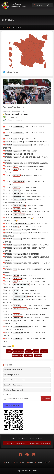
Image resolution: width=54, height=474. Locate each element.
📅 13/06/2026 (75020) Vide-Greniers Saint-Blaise (24, 281)
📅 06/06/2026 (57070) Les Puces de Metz (20, 139)
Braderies (28, 351)
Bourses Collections (18, 351)
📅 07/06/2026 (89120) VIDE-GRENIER (18, 154)
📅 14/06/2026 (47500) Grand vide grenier (21, 293)
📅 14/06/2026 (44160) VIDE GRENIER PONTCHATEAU (27, 317)
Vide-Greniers (28, 355)
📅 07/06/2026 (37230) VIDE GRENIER (20, 230)
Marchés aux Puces (17, 355)
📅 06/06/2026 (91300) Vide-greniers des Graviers (25, 142)
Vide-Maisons (38, 355)
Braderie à (11, 375)
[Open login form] (38, 5)
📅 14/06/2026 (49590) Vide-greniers (24, 296)
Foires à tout (44, 351)
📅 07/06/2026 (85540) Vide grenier (25, 224)
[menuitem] (13, 438)
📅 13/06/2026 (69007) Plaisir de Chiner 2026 (24, 278)
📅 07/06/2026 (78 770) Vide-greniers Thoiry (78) (24, 227)
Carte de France (11, 72)
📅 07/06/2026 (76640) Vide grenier (20, 151)
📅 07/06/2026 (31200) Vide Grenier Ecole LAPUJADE (27, 245)
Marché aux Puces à (14, 390)
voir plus (5, 394)
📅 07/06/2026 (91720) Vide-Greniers (23, 205)
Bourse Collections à (13, 369)
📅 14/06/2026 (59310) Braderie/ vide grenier (24, 314)
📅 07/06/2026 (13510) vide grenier (19, 187)
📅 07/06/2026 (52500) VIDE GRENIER (20, 193)
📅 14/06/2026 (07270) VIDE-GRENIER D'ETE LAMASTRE (26, 305)
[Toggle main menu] (27, 12)
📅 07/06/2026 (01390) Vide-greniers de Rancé (23, 166)
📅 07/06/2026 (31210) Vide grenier (21, 254)
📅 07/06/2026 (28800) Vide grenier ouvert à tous (26, 211)
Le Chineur (15, 4)
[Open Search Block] (48, 5)
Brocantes (36, 351)
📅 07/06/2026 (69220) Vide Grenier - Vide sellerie (26, 196)
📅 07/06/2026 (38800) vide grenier (22, 214)
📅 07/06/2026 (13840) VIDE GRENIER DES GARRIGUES (25, 163)
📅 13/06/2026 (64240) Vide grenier (19, 275)
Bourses (9, 351)
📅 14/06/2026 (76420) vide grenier (19, 290)
